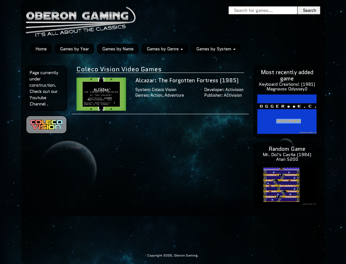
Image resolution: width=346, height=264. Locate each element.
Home (41, 49)
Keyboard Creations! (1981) (287, 84)
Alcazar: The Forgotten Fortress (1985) (187, 80)
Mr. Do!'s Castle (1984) (287, 154)
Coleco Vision (164, 90)
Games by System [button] (216, 49)
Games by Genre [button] (165, 49)
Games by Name (118, 49)
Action (156, 95)
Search (309, 10)
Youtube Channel (37, 100)
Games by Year (74, 49)
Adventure (174, 95)
